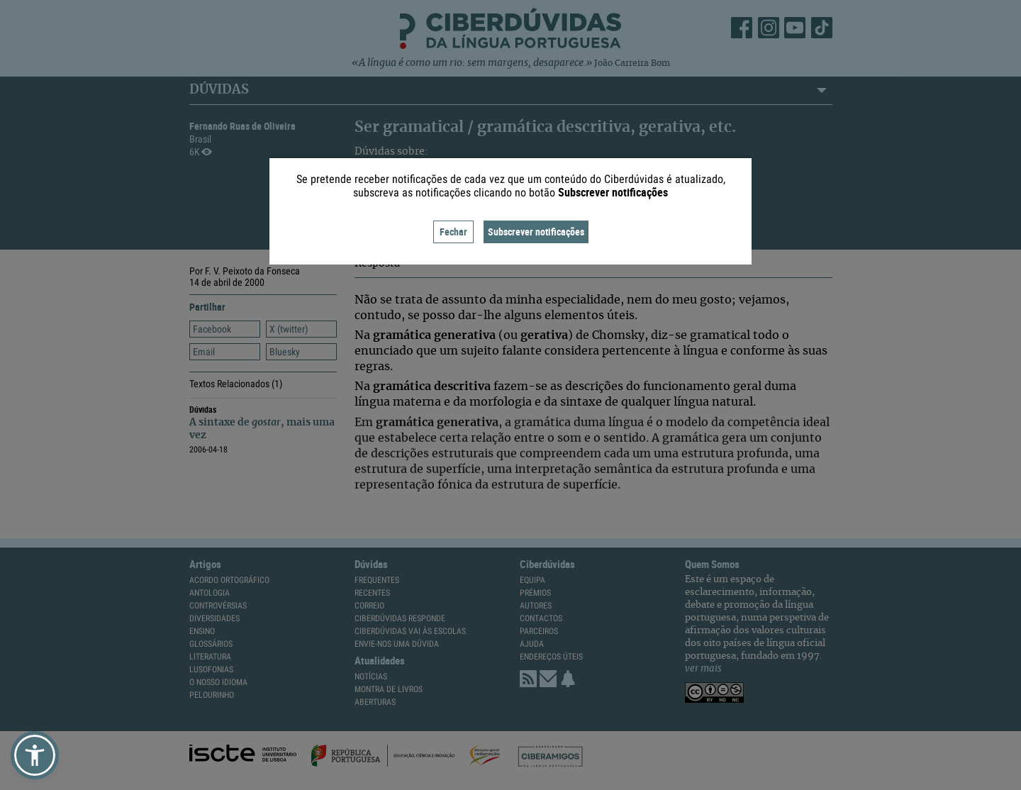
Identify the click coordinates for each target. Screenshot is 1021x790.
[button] (34, 755)
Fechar (453, 231)
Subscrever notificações (536, 231)
